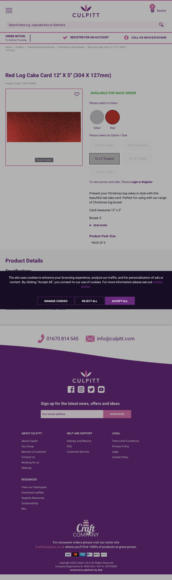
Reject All (89, 301)
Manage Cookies (55, 301)
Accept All (120, 301)
